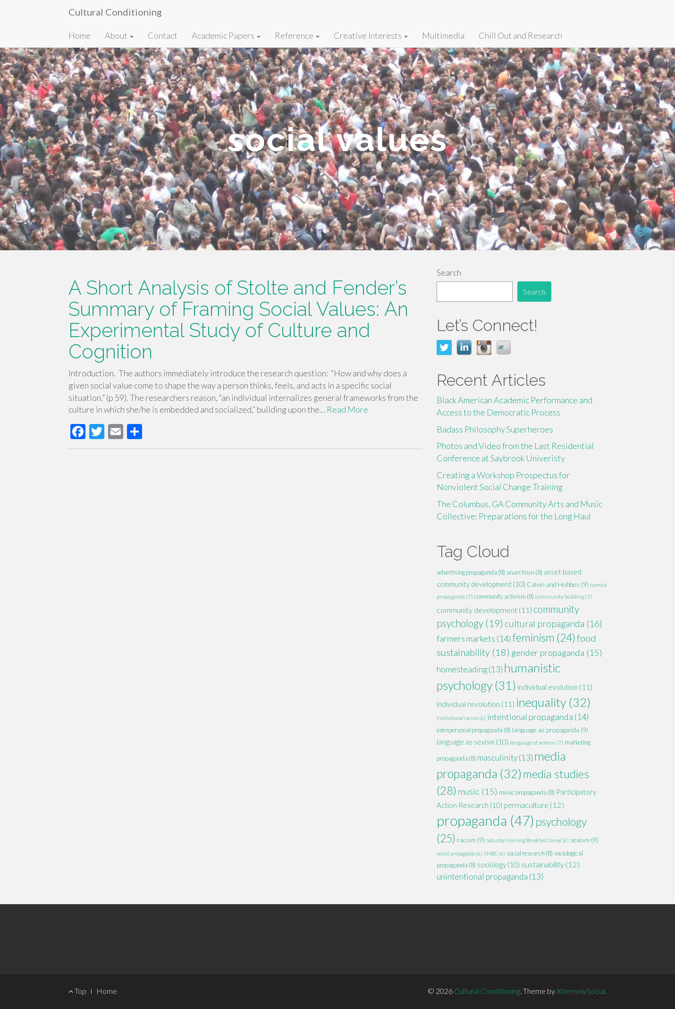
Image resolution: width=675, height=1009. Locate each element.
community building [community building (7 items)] (563, 596)
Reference (297, 35)
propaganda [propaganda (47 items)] (485, 820)
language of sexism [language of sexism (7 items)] (536, 742)
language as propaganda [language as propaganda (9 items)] (550, 730)
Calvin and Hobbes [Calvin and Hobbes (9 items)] (558, 584)
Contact (162, 35)
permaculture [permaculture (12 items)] (534, 805)
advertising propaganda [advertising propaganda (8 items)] (471, 572)
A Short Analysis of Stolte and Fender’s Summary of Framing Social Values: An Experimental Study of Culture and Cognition (238, 319)
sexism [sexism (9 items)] (584, 840)
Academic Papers (226, 35)
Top (77, 990)
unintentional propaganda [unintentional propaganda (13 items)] (490, 877)
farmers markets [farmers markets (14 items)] (474, 638)
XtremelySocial (581, 990)
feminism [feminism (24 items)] (544, 637)
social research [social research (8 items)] (529, 853)
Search (449, 272)
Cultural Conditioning (115, 11)
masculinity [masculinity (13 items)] (505, 758)
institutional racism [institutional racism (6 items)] (461, 718)
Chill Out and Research (520, 35)
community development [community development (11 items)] (484, 609)
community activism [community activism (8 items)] (504, 596)
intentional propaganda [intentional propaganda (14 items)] (538, 717)
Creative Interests (371, 35)
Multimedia (443, 35)
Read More (347, 409)
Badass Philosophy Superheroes (495, 429)
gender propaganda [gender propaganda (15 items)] (556, 652)
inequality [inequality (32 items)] (553, 702)
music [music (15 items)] (478, 791)
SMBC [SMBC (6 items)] (494, 853)
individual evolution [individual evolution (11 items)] (554, 686)
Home (79, 35)
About (119, 35)
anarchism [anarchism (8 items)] (524, 572)
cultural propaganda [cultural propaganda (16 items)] (553, 623)
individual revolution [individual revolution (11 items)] (476, 703)
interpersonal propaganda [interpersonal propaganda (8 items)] (474, 730)
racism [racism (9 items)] (471, 840)
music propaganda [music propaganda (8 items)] (527, 792)
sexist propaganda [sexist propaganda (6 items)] (459, 853)
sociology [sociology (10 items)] (498, 864)
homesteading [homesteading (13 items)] (470, 669)
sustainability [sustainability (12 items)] (550, 864)
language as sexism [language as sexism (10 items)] (472, 742)
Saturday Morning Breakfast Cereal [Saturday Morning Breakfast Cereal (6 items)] (527, 840)
